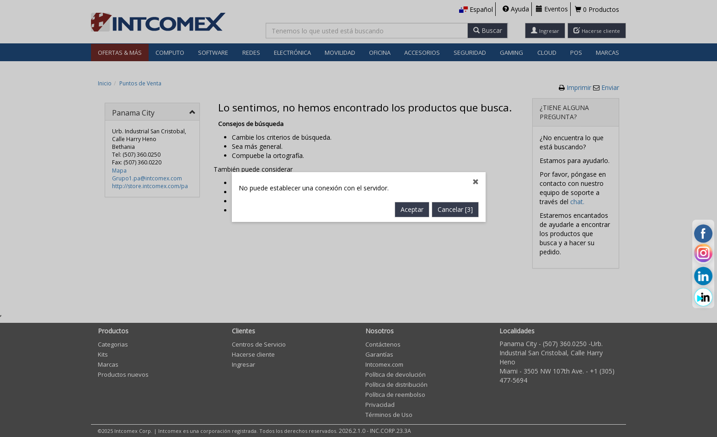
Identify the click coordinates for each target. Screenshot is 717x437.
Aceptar (412, 199)
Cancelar (455, 199)
